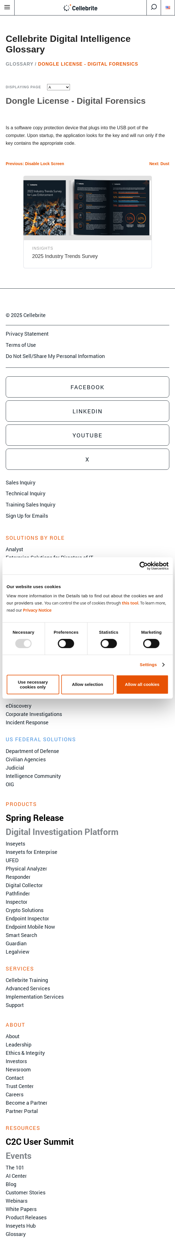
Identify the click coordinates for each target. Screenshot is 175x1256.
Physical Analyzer (26, 868)
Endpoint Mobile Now (30, 926)
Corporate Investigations (34, 714)
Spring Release (35, 817)
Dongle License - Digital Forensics (88, 64)
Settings (148, 664)
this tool (130, 603)
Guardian (16, 943)
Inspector (16, 901)
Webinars (16, 1200)
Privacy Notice (37, 610)
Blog (11, 1184)
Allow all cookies (142, 684)
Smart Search (21, 935)
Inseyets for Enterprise (31, 851)
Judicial (15, 767)
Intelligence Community (33, 775)
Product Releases (26, 1217)
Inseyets (15, 843)
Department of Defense (32, 751)
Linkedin (87, 411)
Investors (16, 1061)
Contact (15, 1077)
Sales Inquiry (20, 482)
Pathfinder (18, 893)
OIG (10, 784)
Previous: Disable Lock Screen (35, 163)
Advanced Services (28, 988)
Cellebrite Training (27, 980)
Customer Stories (25, 1192)
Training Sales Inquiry (30, 504)
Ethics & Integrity (25, 1052)
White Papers (21, 1209)
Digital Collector (24, 885)
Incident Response (27, 722)
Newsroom (18, 1069)
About (12, 1036)
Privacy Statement (27, 333)
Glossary (19, 64)
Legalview (17, 951)
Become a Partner (26, 1102)
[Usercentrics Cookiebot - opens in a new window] (143, 566)
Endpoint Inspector (27, 918)
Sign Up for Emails (27, 515)
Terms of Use (21, 344)
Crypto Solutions (24, 910)
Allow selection (87, 684)
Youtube (87, 435)
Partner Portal (22, 1111)
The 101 (15, 1167)
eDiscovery (18, 705)
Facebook (87, 387)
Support (15, 1004)
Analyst (14, 549)
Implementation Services (35, 996)
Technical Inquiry (25, 493)
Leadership (18, 1044)
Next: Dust (159, 163)
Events (18, 1155)
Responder (18, 876)
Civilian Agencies (26, 759)
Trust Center (20, 1086)
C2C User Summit (40, 1141)
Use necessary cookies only (33, 684)
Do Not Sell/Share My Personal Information (55, 356)
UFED (12, 860)
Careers (14, 1094)
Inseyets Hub (21, 1225)
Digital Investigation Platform (62, 831)
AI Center (16, 1175)
